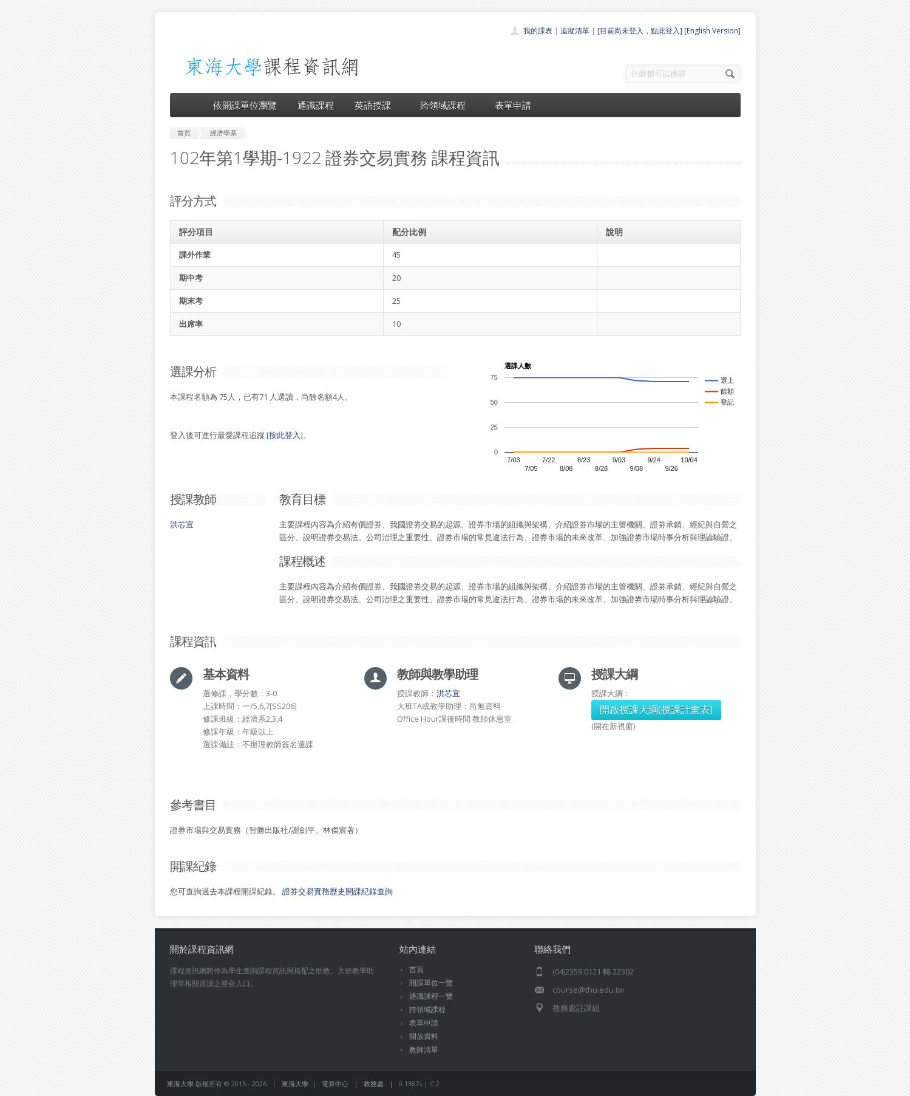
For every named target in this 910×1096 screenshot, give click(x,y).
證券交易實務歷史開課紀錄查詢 (337, 891)
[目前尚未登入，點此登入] (639, 31)
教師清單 (423, 1049)
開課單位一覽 (431, 983)
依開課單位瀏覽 (245, 105)
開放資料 (423, 1036)
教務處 (374, 1083)
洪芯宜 (182, 524)
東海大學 (180, 1083)
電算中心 (335, 1083)
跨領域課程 (447, 105)
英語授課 (377, 105)
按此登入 (285, 435)
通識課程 (315, 105)
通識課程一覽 (431, 996)
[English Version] (712, 31)
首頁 (416, 969)
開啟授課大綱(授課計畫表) (656, 709)
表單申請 (513, 105)
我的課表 (537, 31)
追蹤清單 (574, 31)
